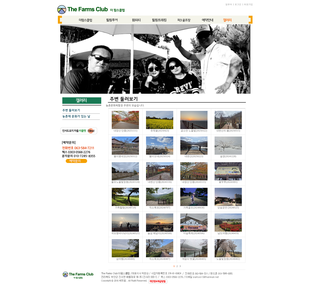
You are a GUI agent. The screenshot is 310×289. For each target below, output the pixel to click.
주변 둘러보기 (71, 110)
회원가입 (248, 4)
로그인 (238, 4)
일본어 (228, 4)
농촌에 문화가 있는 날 (76, 116)
